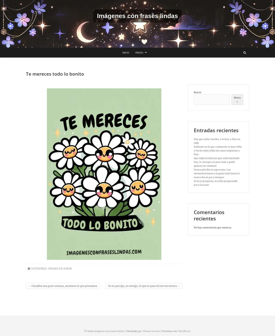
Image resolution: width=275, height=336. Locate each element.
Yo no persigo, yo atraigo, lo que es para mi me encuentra (144, 286)
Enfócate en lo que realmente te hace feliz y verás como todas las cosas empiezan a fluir (218, 150)
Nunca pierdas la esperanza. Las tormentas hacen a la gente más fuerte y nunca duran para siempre (217, 173)
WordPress (184, 331)
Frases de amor (60, 268)
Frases (139, 52)
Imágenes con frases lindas (137, 16)
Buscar (198, 92)
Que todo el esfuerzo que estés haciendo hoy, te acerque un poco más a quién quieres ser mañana (216, 162)
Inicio (125, 52)
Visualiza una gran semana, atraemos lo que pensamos (62, 286)
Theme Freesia (151, 331)
